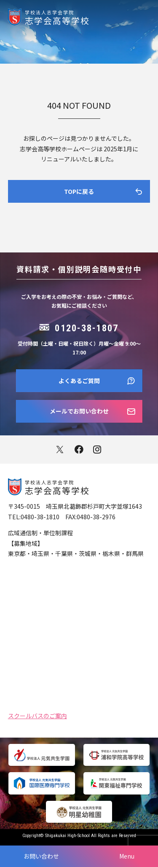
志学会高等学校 (91, 16)
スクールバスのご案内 (37, 715)
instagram (98, 449)
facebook (79, 449)
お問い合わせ (41, 856)
